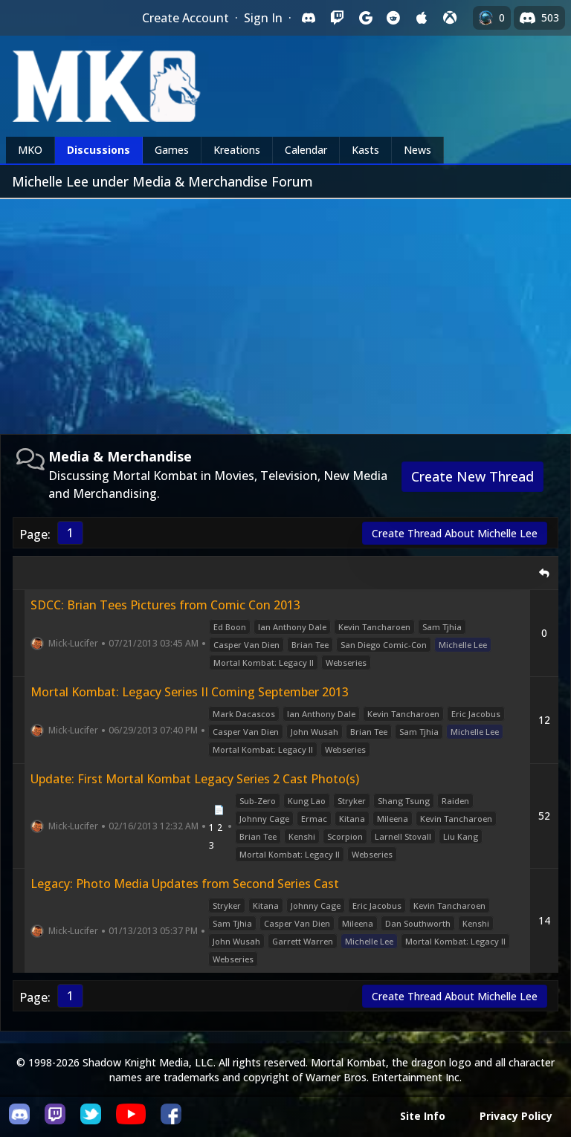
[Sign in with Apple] (421, 18)
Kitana (352, 818)
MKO (30, 150)
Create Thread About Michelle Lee (455, 533)
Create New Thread (472, 476)
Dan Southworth (418, 923)
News (417, 150)
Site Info (422, 1116)
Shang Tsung (404, 800)
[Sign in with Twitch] (337, 18)
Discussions (98, 150)
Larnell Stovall (403, 836)
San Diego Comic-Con (384, 644)
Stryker (352, 800)
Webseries (346, 662)
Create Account (185, 18)
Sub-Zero (257, 800)
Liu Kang (460, 836)
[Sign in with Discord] (308, 18)
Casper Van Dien (246, 644)
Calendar (306, 150)
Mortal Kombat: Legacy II (263, 662)
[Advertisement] (285, 311)
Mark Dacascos (244, 713)
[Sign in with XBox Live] (450, 18)
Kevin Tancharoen (374, 626)
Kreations (236, 150)
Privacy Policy (516, 1116)
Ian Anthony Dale (292, 626)
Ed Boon (229, 626)
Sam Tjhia (442, 626)
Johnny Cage (264, 818)
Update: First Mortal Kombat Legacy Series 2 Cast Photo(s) (194, 779)
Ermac (314, 818)
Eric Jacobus (475, 713)
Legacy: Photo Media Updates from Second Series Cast (184, 883)
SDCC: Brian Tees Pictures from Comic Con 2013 (165, 605)
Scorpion (345, 836)
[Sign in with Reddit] (393, 18)
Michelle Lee (463, 644)
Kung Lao (307, 800)
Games (172, 150)
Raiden (455, 800)
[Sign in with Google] (365, 18)
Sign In (263, 18)
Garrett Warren (302, 941)
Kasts (365, 150)
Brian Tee (310, 644)
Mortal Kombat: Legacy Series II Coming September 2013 (189, 692)
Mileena (392, 818)
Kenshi (301, 836)
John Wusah (314, 731)
